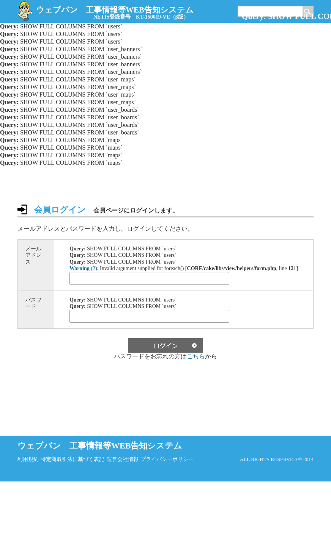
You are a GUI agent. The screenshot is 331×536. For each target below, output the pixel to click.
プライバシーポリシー (167, 459)
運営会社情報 (123, 459)
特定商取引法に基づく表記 (72, 459)
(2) (83, 268)
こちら (196, 356)
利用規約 (28, 459)
